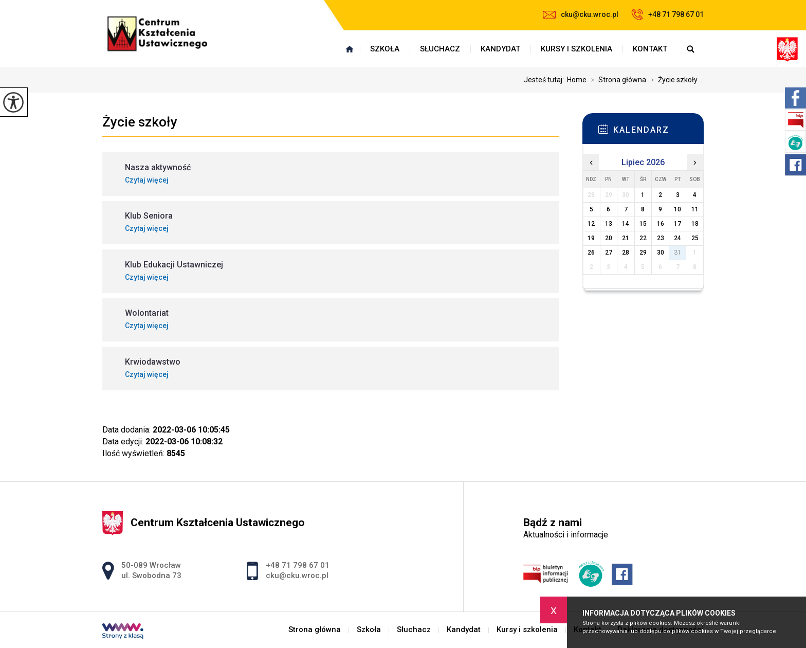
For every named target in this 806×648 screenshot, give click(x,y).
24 (677, 238)
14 (625, 223)
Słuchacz (440, 48)
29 (643, 252)
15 (643, 223)
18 (695, 223)
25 (695, 238)
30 (660, 252)
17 (677, 223)
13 (608, 223)
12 (591, 223)
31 (677, 252)
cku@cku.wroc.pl (580, 14)
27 (608, 252)
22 (643, 238)
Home (577, 79)
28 (625, 252)
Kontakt (650, 48)
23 (660, 238)
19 (591, 238)
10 (677, 209)
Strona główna (349, 49)
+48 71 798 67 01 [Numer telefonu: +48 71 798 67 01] (297, 565)
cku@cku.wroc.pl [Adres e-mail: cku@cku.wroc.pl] (297, 575)
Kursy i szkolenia (576, 48)
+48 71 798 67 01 (667, 14)
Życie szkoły (139, 122)
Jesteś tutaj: (545, 79)
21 (625, 238)
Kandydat (500, 48)
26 (591, 252)
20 (608, 238)
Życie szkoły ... (675, 79)
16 (660, 223)
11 (695, 209)
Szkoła (384, 48)
